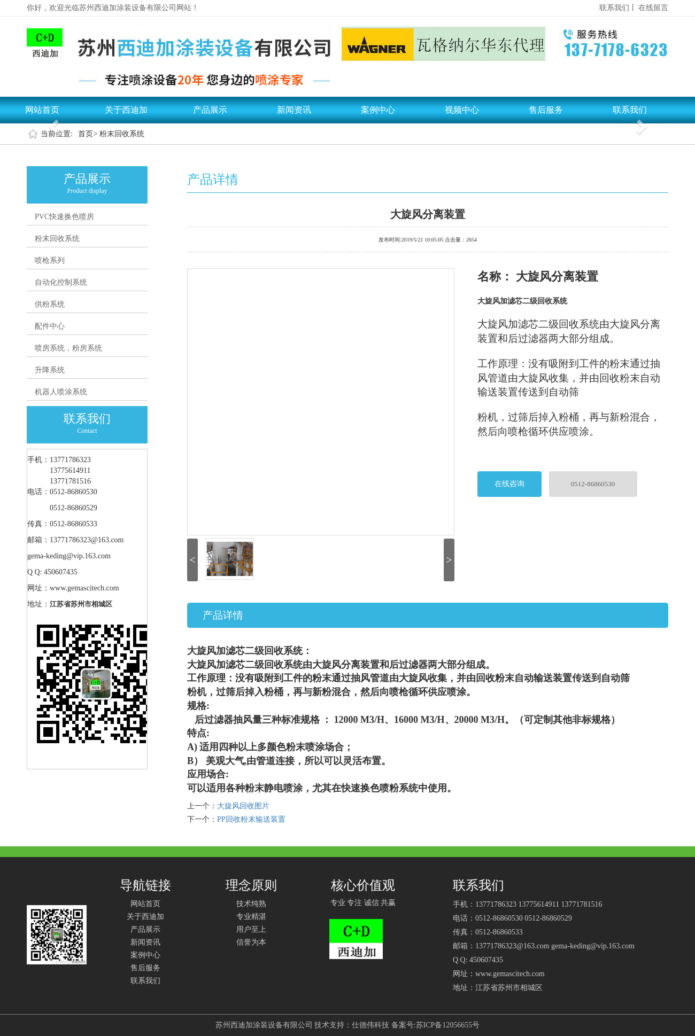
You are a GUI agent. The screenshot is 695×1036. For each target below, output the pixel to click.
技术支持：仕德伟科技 (351, 1025)
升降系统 (50, 370)
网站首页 (42, 109)
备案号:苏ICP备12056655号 (435, 1025)
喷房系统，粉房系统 (68, 348)
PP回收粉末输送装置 (251, 819)
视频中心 (462, 109)
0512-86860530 (593, 484)
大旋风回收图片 (243, 806)
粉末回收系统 (121, 134)
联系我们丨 (618, 8)
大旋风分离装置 (427, 213)
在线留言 (653, 8)
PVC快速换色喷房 (64, 217)
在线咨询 (509, 484)
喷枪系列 (50, 260)
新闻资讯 (294, 109)
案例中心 (378, 109)
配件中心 (50, 326)
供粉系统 (50, 304)
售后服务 (546, 109)
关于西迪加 (126, 109)
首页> (87, 134)
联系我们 (630, 109)
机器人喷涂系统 (61, 392)
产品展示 (210, 109)
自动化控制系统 (61, 282)
